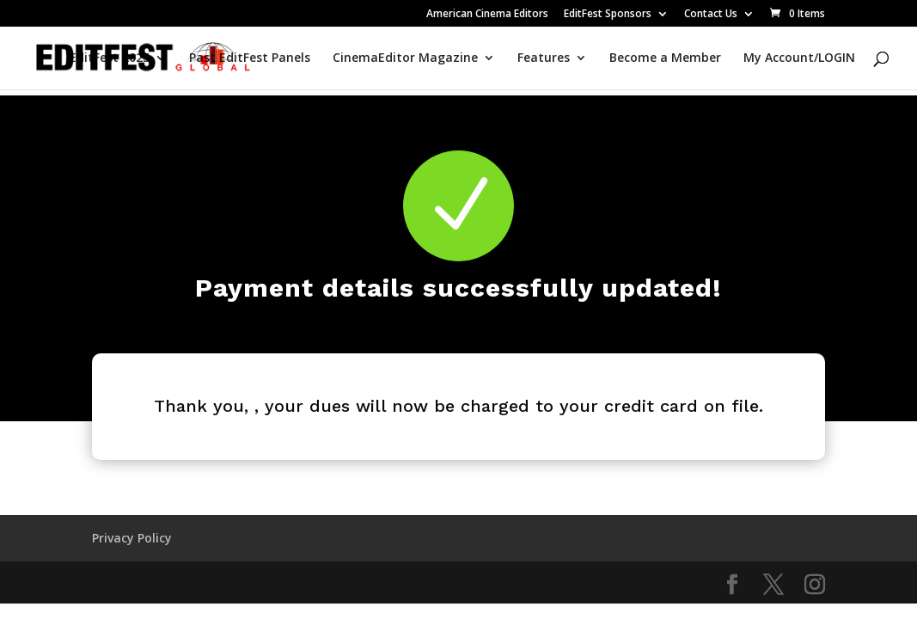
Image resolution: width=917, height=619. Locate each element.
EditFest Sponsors (607, 15)
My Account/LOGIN (799, 58)
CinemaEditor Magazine (405, 58)
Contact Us (710, 15)
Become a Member (665, 58)
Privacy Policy (132, 538)
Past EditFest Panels (249, 58)
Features (543, 58)
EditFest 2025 (110, 58)
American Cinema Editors (487, 15)
